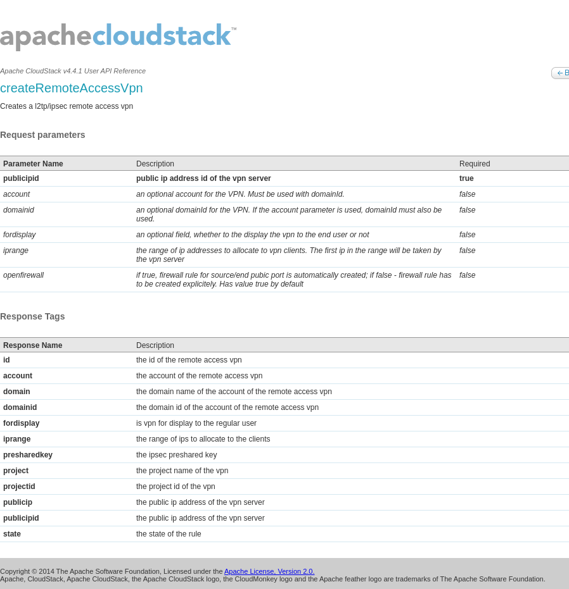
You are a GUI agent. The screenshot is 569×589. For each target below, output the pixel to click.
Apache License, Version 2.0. (269, 571)
